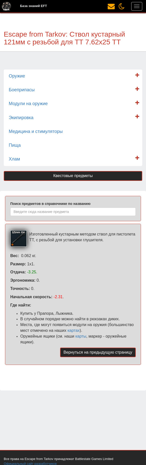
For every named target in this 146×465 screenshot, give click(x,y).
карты (80, 336)
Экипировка (21, 117)
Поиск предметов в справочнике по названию (50, 204)
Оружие (17, 76)
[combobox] (73, 211)
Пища (15, 145)
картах (73, 330)
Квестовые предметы (73, 176)
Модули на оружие (28, 103)
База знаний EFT (33, 6)
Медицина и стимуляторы (36, 131)
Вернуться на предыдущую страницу (98, 352)
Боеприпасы (22, 89)
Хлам (14, 159)
